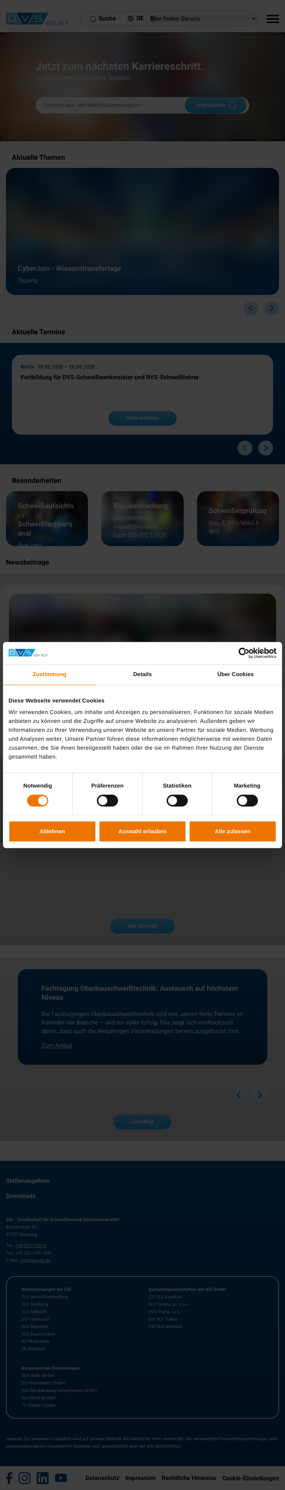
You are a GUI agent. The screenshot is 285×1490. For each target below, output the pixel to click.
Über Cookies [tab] (235, 674)
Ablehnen (52, 831)
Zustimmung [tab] (49, 674)
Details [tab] (142, 674)
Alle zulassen (232, 831)
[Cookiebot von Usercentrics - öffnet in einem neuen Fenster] (244, 653)
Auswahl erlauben (142, 831)
